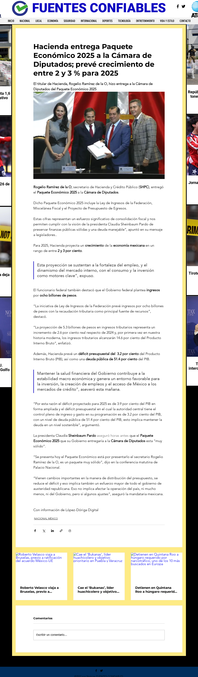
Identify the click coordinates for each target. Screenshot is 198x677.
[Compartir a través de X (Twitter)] (43, 530)
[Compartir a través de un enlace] (61, 530)
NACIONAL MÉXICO (46, 518)
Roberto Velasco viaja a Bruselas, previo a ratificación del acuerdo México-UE (40, 590)
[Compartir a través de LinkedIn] (52, 530)
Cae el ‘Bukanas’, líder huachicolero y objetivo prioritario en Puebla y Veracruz (97, 590)
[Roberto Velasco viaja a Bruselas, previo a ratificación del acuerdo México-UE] (41, 567)
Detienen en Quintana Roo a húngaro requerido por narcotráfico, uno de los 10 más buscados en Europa (156, 590)
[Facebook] (177, 6)
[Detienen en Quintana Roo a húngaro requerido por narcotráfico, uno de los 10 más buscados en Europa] (156, 567)
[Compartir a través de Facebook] (35, 530)
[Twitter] (183, 6)
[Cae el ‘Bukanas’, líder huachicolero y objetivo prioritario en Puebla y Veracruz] (99, 567)
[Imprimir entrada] (70, 530)
